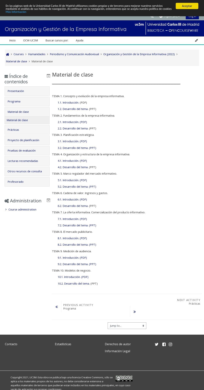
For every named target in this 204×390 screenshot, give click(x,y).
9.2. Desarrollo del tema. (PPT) (77, 264)
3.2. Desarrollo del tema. (73, 148)
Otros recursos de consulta (21, 173)
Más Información (27, 13)
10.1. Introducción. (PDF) (73, 277)
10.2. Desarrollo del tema (73, 283)
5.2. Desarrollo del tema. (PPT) (77, 186)
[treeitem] (27, 220)
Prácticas (16, 130)
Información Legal (117, 351)
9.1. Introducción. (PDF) (72, 257)
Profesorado (18, 187)
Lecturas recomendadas (25, 161)
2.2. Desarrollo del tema (73, 128)
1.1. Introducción (68, 102)
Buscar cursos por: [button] (56, 40)
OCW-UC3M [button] (30, 40)
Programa (16, 101)
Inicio (12, 40)
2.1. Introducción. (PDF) (72, 122)
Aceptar (187, 6)
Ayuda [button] (79, 40)
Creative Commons (92, 377)
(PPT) (92, 148)
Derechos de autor (118, 344)
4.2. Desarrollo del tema (73, 167)
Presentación (18, 91)
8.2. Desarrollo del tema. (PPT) (77, 244)
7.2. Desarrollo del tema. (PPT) (77, 225)
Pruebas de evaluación (24, 150)
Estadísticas (63, 344)
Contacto (11, 344)
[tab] (27, 91)
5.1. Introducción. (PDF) (72, 180)
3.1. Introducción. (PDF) (72, 141)
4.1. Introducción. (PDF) (72, 160)
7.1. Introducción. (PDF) (72, 219)
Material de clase (20, 112)
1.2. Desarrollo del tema (73, 109)
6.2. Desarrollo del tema (73, 206)
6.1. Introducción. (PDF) (72, 199)
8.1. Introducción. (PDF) (72, 238)
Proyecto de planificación (26, 140)
